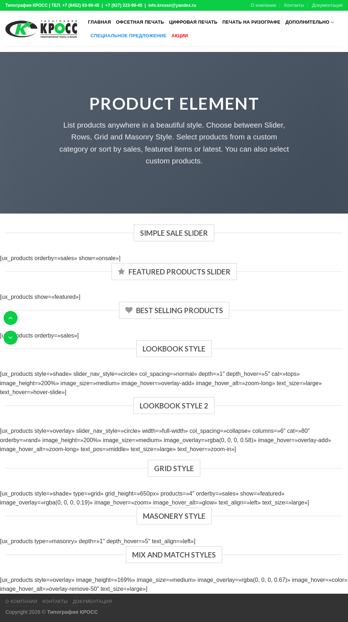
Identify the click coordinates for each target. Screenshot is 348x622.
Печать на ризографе (251, 22)
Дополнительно (310, 22)
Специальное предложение (129, 35)
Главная (99, 22)
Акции (180, 35)
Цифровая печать (193, 22)
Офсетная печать (140, 22)
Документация (327, 5)
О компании (263, 5)
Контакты (294, 5)
